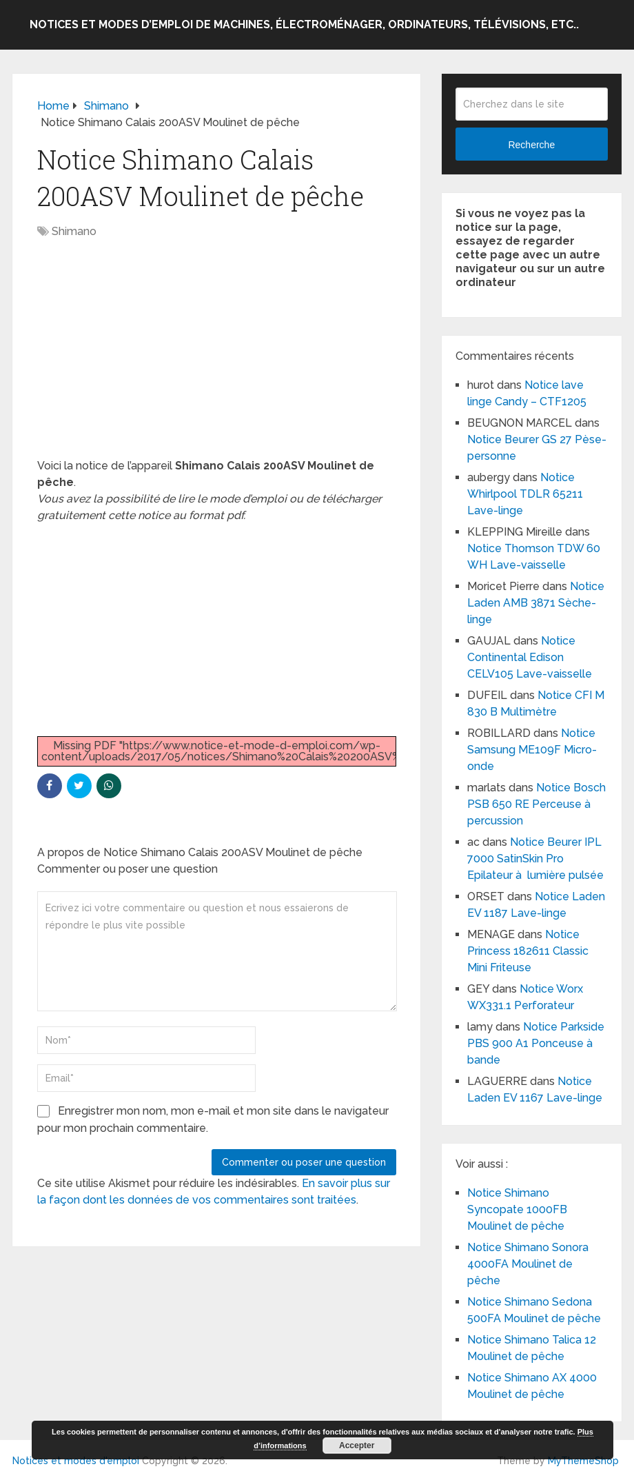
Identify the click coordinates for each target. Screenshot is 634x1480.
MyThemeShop (583, 1460)
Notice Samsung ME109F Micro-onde (532, 750)
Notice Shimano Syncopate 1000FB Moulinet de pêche (517, 1209)
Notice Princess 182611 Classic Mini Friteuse (528, 951)
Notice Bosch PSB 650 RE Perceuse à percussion (536, 804)
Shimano (74, 231)
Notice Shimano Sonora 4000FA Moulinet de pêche (528, 1264)
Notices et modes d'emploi (75, 1460)
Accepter (356, 1445)
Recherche (531, 144)
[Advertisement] (216, 355)
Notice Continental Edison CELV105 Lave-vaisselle (529, 657)
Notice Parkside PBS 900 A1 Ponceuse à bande (535, 1043)
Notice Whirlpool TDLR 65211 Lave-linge (525, 494)
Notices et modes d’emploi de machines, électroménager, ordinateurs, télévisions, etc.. (304, 24)
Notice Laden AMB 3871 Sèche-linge (535, 603)
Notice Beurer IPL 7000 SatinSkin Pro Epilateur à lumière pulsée (535, 858)
